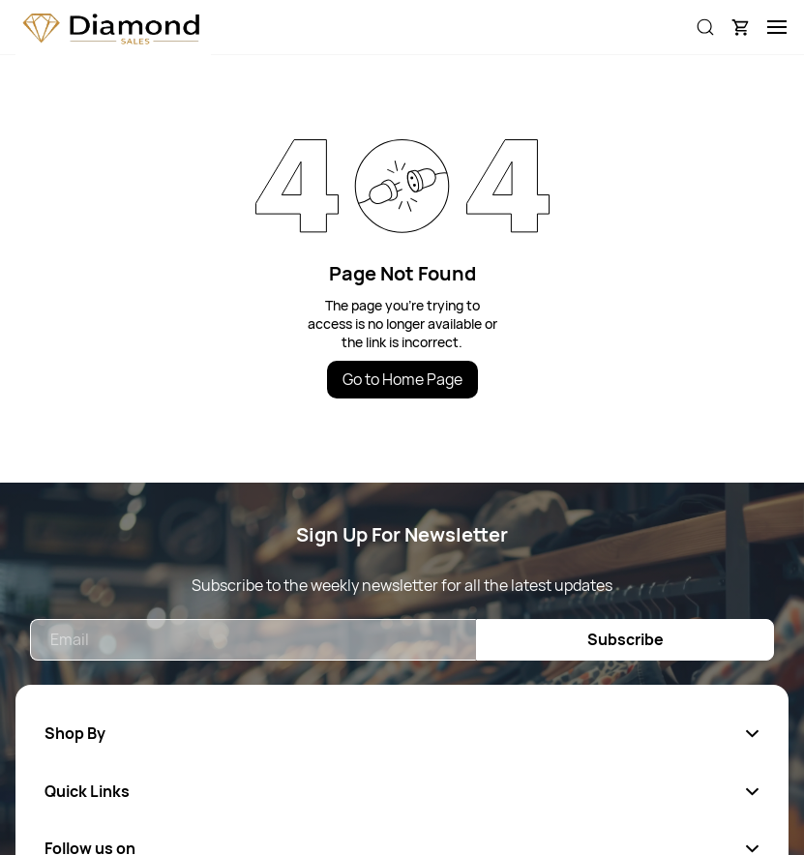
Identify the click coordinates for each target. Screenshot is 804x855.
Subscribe (625, 639)
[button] (740, 27)
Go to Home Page (402, 379)
